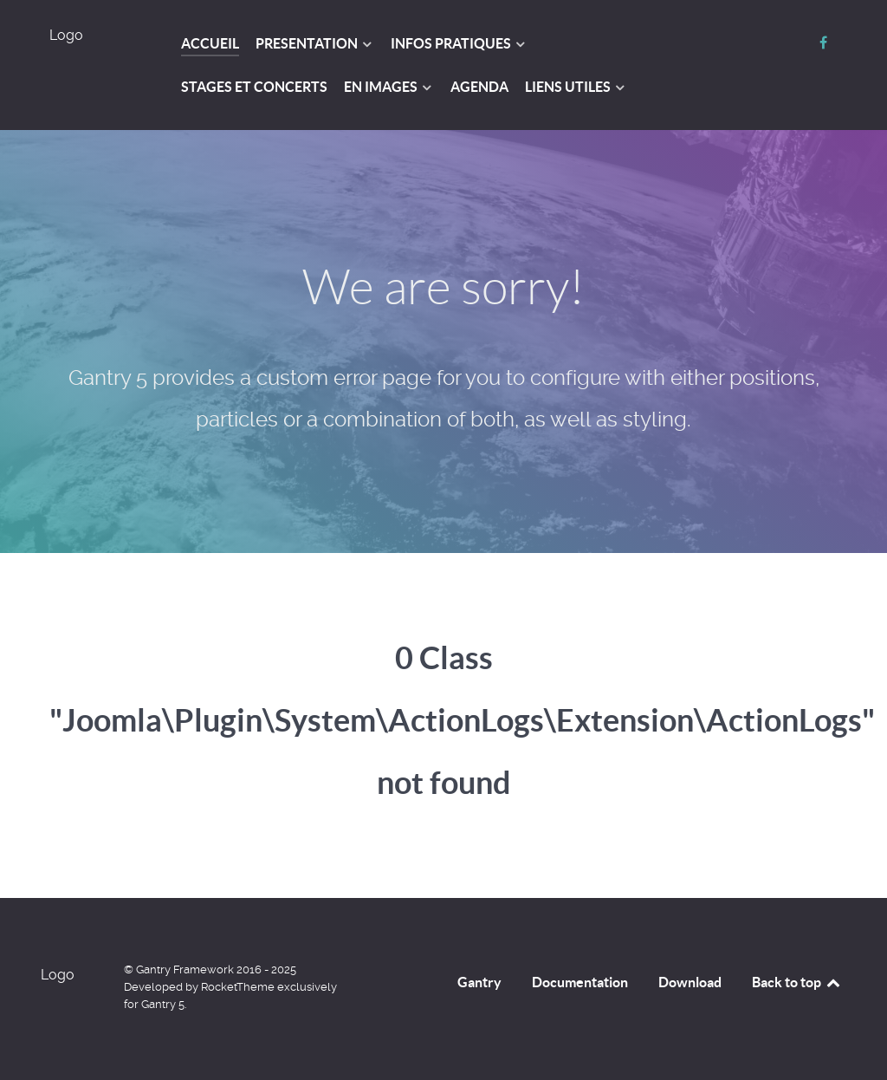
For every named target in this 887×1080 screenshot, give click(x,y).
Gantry (479, 982)
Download (690, 982)
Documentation (580, 982)
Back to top (797, 982)
